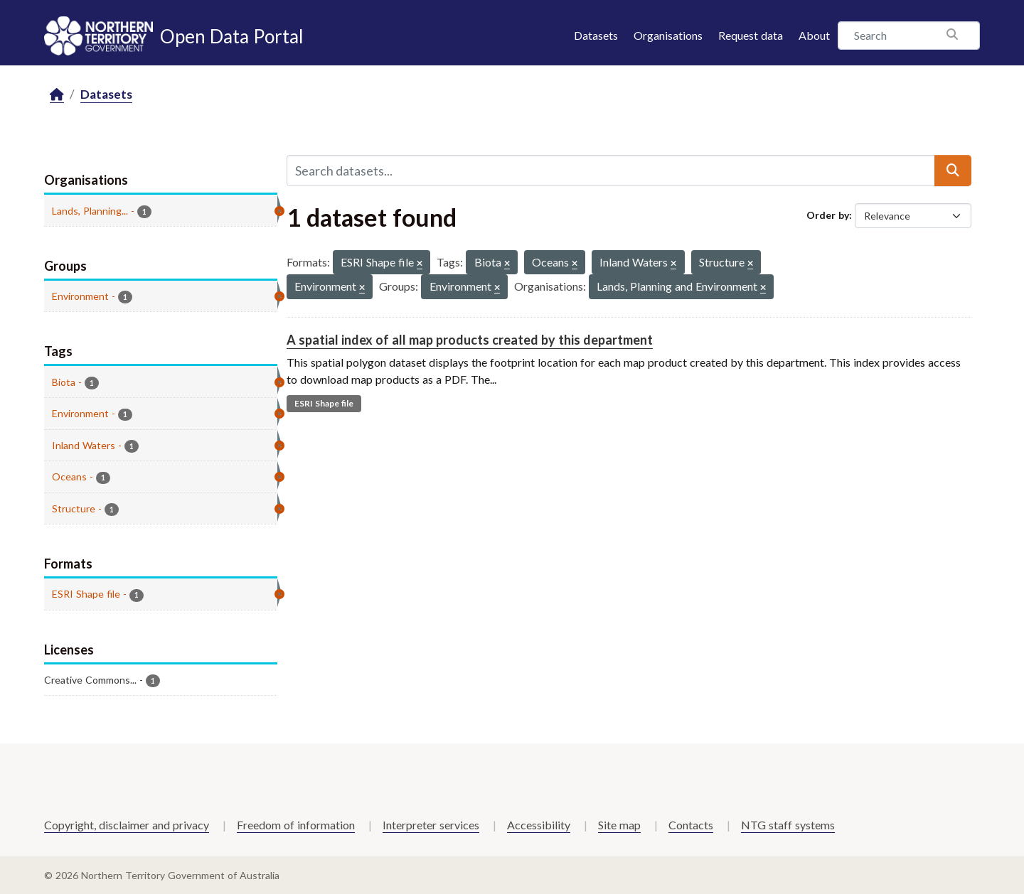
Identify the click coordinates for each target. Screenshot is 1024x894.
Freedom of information (296, 824)
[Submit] (952, 170)
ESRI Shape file (323, 403)
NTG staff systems (788, 824)
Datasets (596, 35)
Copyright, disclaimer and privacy (126, 824)
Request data (750, 35)
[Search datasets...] (611, 170)
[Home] (57, 95)
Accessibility (538, 824)
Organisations (668, 35)
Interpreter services (431, 824)
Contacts (690, 824)
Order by (827, 215)
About (814, 35)
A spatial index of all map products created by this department (470, 340)
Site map (619, 824)
